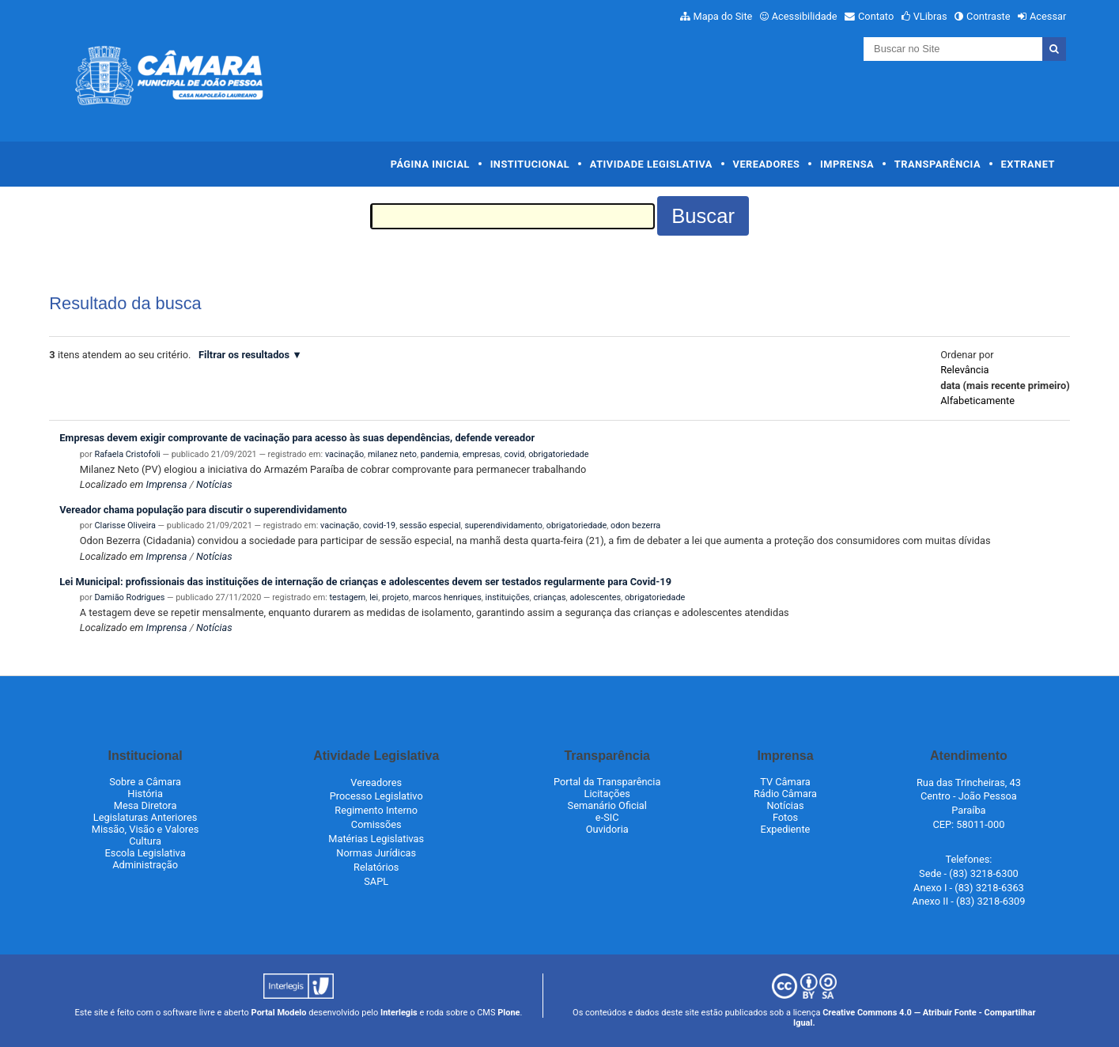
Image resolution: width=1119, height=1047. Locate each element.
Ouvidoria (607, 829)
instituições (508, 597)
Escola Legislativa (145, 853)
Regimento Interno (376, 810)
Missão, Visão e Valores (145, 829)
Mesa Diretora (145, 805)
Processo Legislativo (376, 796)
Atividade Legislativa (651, 164)
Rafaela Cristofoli (127, 454)
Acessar (1048, 16)
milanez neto (392, 454)
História (145, 793)
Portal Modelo (279, 1012)
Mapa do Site (723, 16)
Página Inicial (430, 164)
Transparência (937, 164)
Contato (876, 16)
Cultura (145, 841)
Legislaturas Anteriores (145, 817)
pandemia (440, 454)
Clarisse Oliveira (124, 525)
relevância (964, 370)
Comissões (376, 824)
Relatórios (376, 867)
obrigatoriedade (558, 454)
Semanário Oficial (607, 805)
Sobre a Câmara (145, 782)
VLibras (930, 16)
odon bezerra (635, 525)
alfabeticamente (977, 400)
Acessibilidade (804, 16)
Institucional (530, 164)
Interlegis (399, 1012)
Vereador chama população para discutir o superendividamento (202, 510)
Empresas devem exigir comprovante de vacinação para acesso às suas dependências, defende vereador (297, 438)
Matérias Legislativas (376, 839)
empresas (482, 454)
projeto (395, 597)
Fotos (785, 817)
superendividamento (503, 525)
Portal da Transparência (607, 782)
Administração (145, 865)
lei (373, 597)
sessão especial (430, 525)
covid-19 (379, 525)
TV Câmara (785, 782)
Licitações (607, 793)
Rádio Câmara (785, 793)
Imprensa (847, 164)
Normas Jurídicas (376, 853)
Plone (508, 1012)
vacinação (344, 454)
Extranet (1028, 164)
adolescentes (595, 597)
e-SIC (607, 817)
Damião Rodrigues (129, 597)
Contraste (988, 16)
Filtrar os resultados (243, 355)
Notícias (214, 484)
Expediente (786, 829)
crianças (549, 597)
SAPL (376, 881)
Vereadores (766, 164)
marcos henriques (447, 597)
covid (514, 454)
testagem (348, 597)
